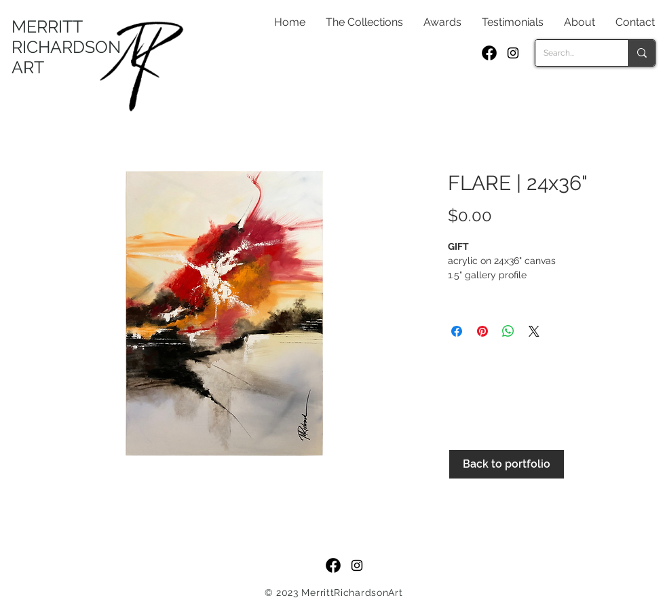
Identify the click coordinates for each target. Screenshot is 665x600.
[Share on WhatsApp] (508, 331)
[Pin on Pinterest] (482, 331)
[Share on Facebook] (457, 331)
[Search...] (572, 53)
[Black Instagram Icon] (513, 52)
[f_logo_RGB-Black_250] (489, 52)
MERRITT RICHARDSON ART (66, 46)
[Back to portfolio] (506, 464)
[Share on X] (534, 331)
